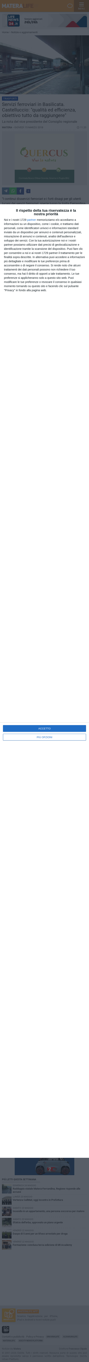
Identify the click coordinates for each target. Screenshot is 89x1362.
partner (31, 219)
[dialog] (44, 681)
